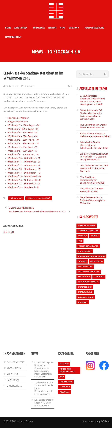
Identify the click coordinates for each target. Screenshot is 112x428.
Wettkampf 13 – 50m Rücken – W (24, 169)
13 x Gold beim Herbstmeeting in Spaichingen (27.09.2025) (92, 180)
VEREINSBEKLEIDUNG (94, 27)
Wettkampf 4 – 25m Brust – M (22, 136)
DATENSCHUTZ (14, 385)
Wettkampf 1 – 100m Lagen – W (24, 125)
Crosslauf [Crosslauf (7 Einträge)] (82, 236)
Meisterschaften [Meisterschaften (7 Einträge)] (85, 266)
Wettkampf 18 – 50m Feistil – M (23, 187)
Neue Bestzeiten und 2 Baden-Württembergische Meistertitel (92, 200)
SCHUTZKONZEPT (15, 362)
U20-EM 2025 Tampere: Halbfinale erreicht (91, 190)
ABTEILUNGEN (20, 27)
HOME (8, 27)
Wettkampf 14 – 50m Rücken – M (24, 172)
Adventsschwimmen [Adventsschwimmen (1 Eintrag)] (86, 225)
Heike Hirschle (12, 86)
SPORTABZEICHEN (13, 36)
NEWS (62, 27)
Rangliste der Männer (18, 117)
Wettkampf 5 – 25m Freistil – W (23, 139)
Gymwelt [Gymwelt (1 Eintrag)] (94, 236)
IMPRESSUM (13, 379)
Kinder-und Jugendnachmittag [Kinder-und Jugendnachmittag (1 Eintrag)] (91, 256)
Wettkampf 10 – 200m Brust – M (24, 158)
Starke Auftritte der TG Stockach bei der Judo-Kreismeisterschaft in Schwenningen (91, 114)
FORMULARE (39, 27)
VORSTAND (74, 27)
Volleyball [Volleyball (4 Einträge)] (83, 302)
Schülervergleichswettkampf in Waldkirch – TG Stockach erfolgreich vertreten (94, 156)
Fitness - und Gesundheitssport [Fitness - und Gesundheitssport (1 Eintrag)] (67, 370)
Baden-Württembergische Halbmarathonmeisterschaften (95, 135)
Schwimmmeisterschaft (38, 198)
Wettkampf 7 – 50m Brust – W (22, 147)
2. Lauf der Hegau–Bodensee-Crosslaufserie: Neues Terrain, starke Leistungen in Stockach (92, 100)
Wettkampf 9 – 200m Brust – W (23, 154)
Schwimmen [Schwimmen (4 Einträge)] (99, 277)
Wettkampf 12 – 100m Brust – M (24, 165)
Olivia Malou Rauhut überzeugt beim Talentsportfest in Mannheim (94, 145)
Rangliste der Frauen (18, 121)
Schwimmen (30, 86)
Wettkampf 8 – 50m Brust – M (22, 150)
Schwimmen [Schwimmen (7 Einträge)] (65, 387)
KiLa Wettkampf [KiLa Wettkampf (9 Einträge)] (84, 251)
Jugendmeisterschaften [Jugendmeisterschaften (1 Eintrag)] (88, 246)
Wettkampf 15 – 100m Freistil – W (24, 176)
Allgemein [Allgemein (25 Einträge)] (64, 364)
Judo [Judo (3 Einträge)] (80, 241)
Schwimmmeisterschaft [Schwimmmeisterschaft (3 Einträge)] (88, 282)
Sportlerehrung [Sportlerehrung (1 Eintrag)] (85, 292)
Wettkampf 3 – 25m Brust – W (23, 132)
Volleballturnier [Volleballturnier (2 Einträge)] (85, 297)
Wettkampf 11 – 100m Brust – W (24, 161)
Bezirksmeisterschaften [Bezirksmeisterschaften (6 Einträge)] (88, 231)
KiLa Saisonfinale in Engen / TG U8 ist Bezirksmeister (93, 126)
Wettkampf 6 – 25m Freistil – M (23, 143)
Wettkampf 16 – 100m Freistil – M (24, 180)
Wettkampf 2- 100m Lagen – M (23, 128)
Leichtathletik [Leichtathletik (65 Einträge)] (66, 382)
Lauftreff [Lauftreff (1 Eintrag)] (82, 261)
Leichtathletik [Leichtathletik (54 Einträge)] (96, 261)
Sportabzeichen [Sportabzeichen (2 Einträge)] (85, 287)
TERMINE (52, 27)
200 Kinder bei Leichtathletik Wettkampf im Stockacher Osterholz (94, 168)
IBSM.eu (105, 421)
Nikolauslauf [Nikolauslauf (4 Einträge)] (84, 277)
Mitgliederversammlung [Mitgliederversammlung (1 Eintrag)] (88, 272)
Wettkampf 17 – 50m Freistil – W (24, 183)
